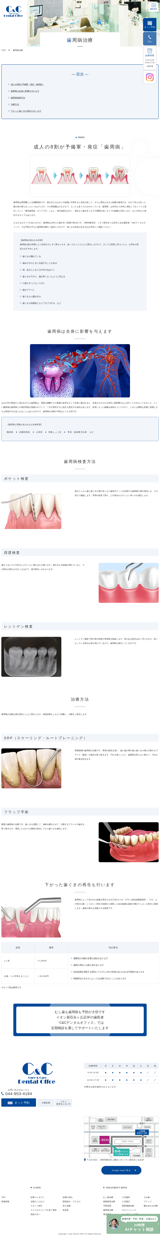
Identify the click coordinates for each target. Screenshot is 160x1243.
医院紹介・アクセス (72, 1203)
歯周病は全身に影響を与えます (25, 91)
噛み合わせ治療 (151, 1208)
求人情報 (67, 1208)
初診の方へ (36, 1216)
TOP (3, 50)
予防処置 (107, 1208)
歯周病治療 (108, 1212)
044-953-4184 (18, 1096)
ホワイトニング (129, 1212)
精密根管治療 (109, 1203)
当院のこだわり (38, 1203)
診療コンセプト (38, 1199)
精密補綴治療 (128, 1208)
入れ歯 (147, 1199)
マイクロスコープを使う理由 (44, 1212)
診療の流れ (68, 1199)
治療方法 (15, 104)
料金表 (66, 1212)
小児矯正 (126, 1203)
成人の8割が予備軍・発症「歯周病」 (27, 84)
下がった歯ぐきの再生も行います (26, 111)
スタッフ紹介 (37, 1208)
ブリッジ (148, 1203)
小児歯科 (126, 1199)
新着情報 (5, 1203)
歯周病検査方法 (18, 98)
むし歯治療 (108, 1199)
